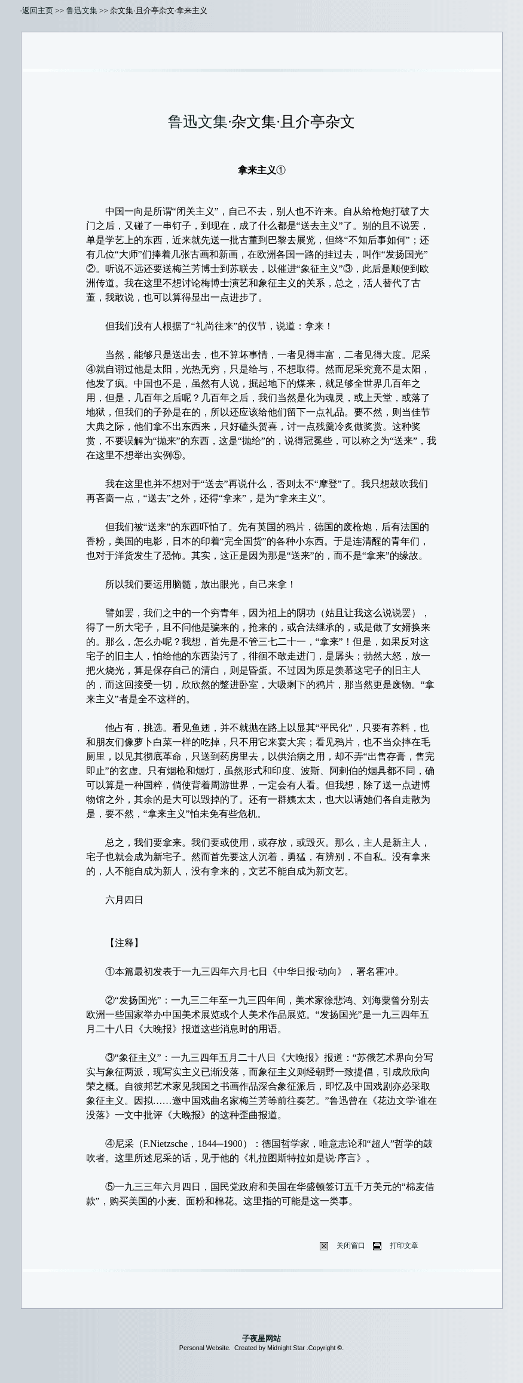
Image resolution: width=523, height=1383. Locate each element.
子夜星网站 (261, 1338)
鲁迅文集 (81, 10)
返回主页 (37, 10)
